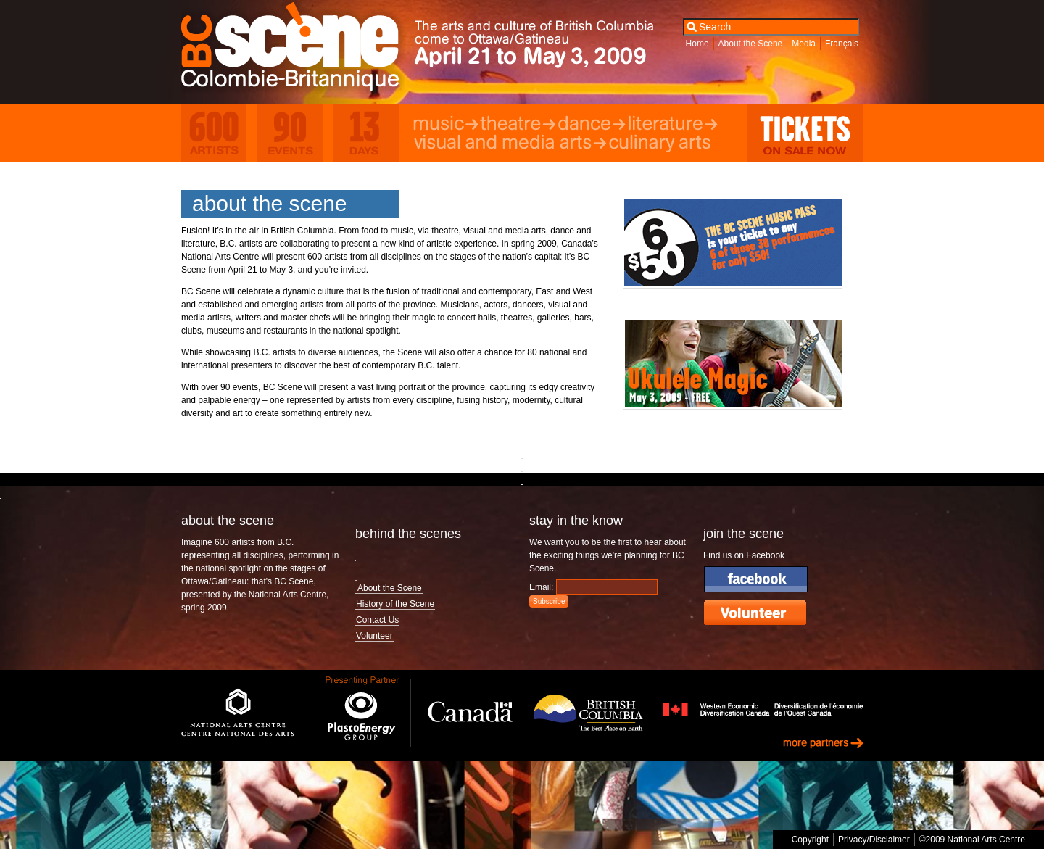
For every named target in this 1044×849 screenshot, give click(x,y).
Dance (591, 124)
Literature (672, 124)
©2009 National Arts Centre (972, 839)
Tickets (805, 133)
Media (804, 43)
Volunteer (374, 636)
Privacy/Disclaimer (874, 839)
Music (446, 124)
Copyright (810, 839)
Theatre (517, 124)
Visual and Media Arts (510, 143)
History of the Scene (395, 604)
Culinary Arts (666, 143)
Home (697, 43)
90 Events (290, 133)
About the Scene (750, 43)
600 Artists (213, 133)
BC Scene (300, 50)
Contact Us (377, 620)
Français (841, 43)
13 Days (366, 133)
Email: (541, 587)
